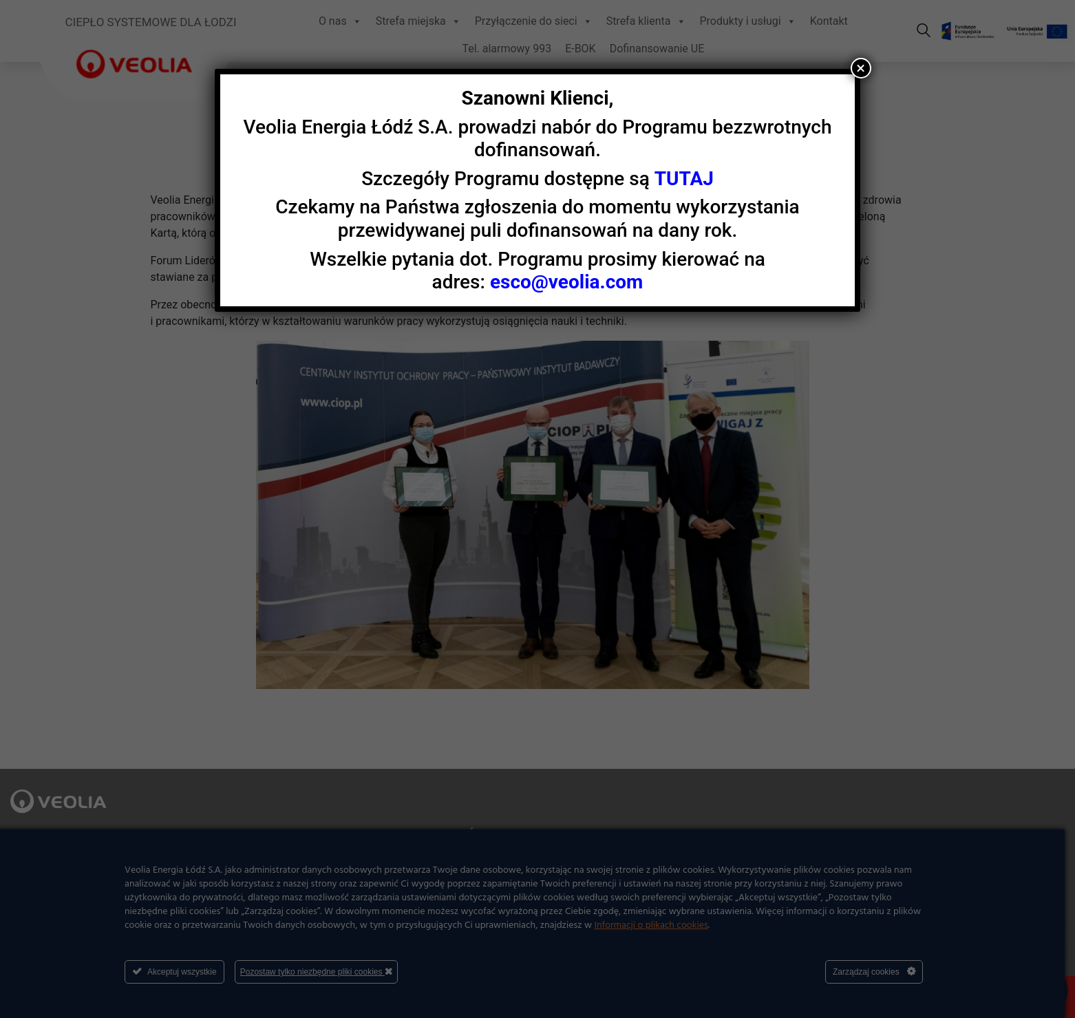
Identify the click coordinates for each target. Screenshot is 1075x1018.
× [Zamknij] (860, 68)
